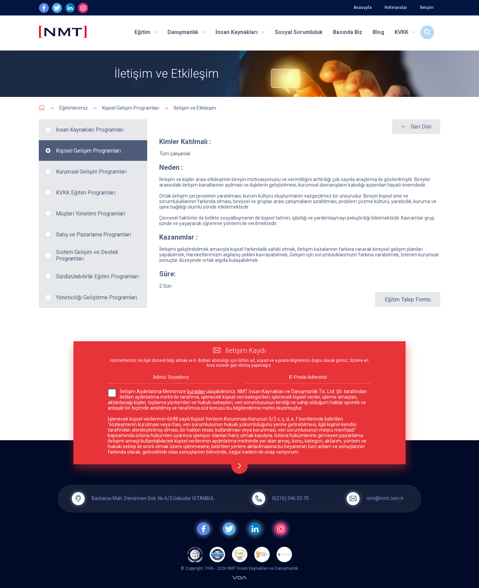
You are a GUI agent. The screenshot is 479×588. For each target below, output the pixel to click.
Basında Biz (347, 32)
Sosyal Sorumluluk (299, 32)
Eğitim (146, 32)
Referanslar (396, 7)
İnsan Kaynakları (240, 32)
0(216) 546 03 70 (290, 498)
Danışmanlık (186, 32)
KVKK (405, 32)
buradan (196, 391)
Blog (378, 32)
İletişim (427, 7)
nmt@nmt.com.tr (385, 498)
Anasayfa (362, 7)
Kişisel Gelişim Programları (130, 108)
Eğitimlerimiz (73, 108)
